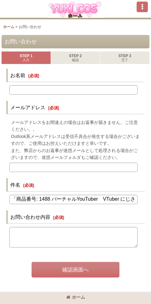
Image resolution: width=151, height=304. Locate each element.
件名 (15, 185)
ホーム (75, 297)
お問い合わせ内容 (30, 217)
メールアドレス (27, 107)
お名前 (17, 75)
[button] (142, 7)
